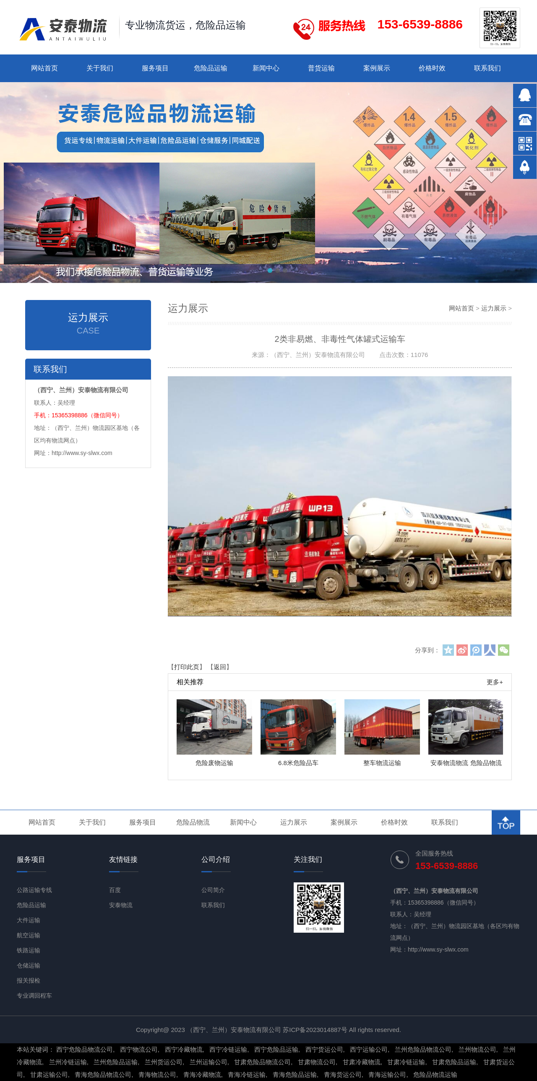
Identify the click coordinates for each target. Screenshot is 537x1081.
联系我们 (487, 68)
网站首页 (44, 68)
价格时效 (432, 68)
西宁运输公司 (369, 1049)
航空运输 (28, 935)
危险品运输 (210, 68)
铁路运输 (28, 950)
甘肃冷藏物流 (362, 1061)
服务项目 (155, 68)
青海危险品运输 (295, 1074)
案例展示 (376, 68)
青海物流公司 (157, 1074)
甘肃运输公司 (49, 1074)
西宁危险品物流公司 (84, 1049)
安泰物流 (121, 905)
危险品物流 (193, 822)
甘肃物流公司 (317, 1061)
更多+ (495, 681)
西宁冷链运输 (228, 1049)
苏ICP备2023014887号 (315, 1029)
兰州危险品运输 (116, 1061)
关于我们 (99, 68)
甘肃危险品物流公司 (262, 1061)
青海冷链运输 (247, 1074)
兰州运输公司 (208, 1061)
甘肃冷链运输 (406, 1061)
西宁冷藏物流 (184, 1049)
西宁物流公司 (139, 1049)
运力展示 (493, 308)
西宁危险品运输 (276, 1049)
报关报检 (28, 980)
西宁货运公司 (324, 1049)
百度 (115, 890)
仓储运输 (28, 965)
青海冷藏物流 (202, 1074)
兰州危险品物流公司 (423, 1049)
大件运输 (28, 920)
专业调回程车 (34, 995)
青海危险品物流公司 (103, 1074)
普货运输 (321, 68)
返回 (220, 666)
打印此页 (186, 666)
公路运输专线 (34, 890)
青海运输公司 (387, 1074)
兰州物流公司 (477, 1049)
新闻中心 (266, 68)
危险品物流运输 (435, 1074)
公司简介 (213, 890)
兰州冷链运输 (68, 1061)
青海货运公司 (343, 1074)
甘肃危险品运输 (454, 1061)
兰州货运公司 (163, 1061)
